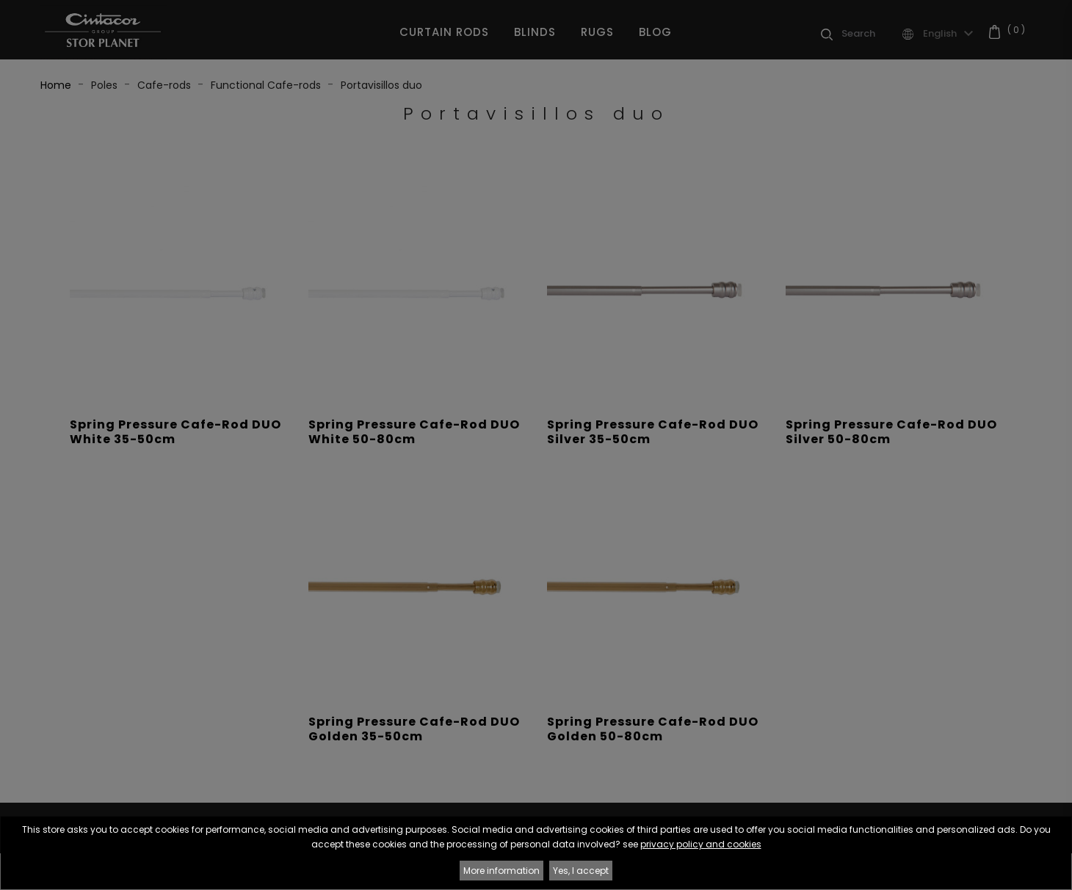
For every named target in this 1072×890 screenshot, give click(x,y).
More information (501, 870)
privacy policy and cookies (700, 844)
